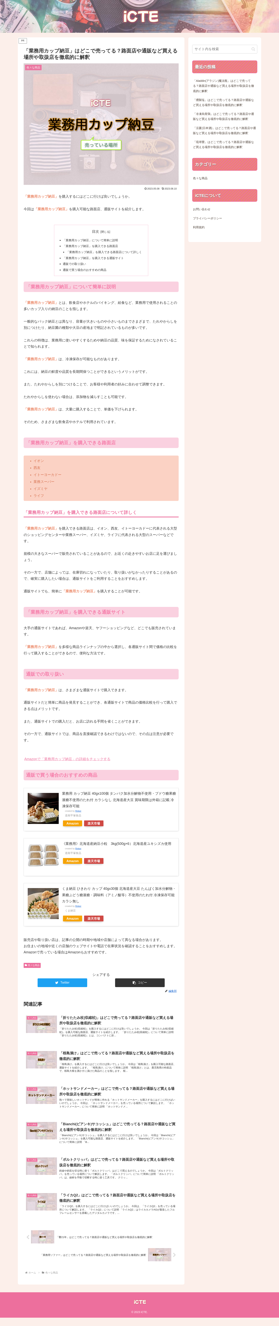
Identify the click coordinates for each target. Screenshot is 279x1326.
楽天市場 (94, 825)
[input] (224, 49)
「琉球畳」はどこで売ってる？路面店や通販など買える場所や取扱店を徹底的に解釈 (223, 144)
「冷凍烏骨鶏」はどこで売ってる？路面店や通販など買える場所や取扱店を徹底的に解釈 (223, 116)
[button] (140, 984)
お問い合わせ (201, 209)
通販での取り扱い (72, 265)
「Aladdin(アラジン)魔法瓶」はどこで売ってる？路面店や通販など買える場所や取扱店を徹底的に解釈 (223, 85)
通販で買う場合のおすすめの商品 (83, 271)
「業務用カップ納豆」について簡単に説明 (89, 240)
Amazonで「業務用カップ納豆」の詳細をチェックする (67, 761)
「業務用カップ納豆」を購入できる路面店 (89, 246)
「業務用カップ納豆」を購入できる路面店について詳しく (104, 253)
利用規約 (199, 227)
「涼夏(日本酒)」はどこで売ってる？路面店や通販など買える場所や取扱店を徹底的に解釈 (224, 131)
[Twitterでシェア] (62, 984)
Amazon (72, 825)
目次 (95, 231)
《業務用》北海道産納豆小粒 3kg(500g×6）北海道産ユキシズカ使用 (118, 846)
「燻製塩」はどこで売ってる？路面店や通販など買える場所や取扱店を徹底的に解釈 (223, 102)
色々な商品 (32, 967)
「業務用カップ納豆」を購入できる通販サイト (92, 259)
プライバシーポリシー (207, 218)
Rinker (78, 813)
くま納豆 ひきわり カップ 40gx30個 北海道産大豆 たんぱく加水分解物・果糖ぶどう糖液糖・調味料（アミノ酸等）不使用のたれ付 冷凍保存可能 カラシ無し (119, 897)
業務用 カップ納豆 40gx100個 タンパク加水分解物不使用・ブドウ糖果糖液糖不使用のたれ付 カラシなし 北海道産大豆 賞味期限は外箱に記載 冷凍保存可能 (119, 802)
